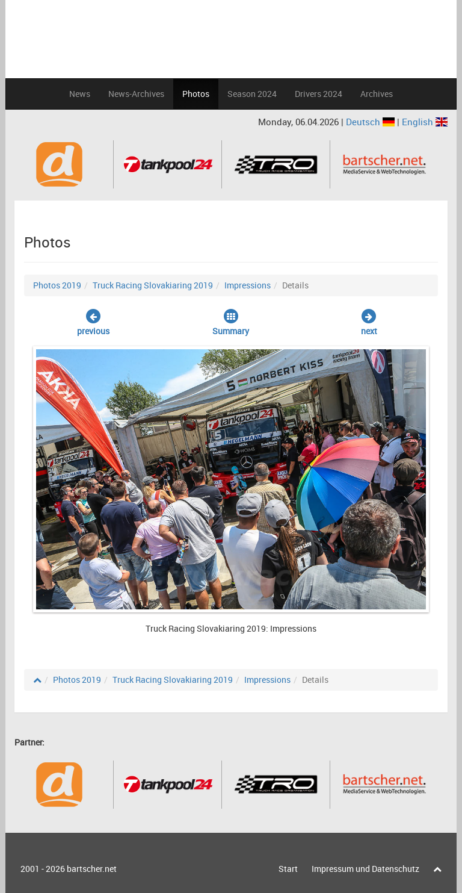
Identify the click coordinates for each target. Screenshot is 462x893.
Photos (195, 93)
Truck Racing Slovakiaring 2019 (153, 285)
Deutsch (371, 122)
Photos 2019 (57, 285)
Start (288, 868)
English (425, 122)
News (79, 93)
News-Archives (136, 93)
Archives (376, 93)
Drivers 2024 (318, 93)
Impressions (247, 285)
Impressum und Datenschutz (365, 868)
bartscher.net (92, 868)
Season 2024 (252, 93)
